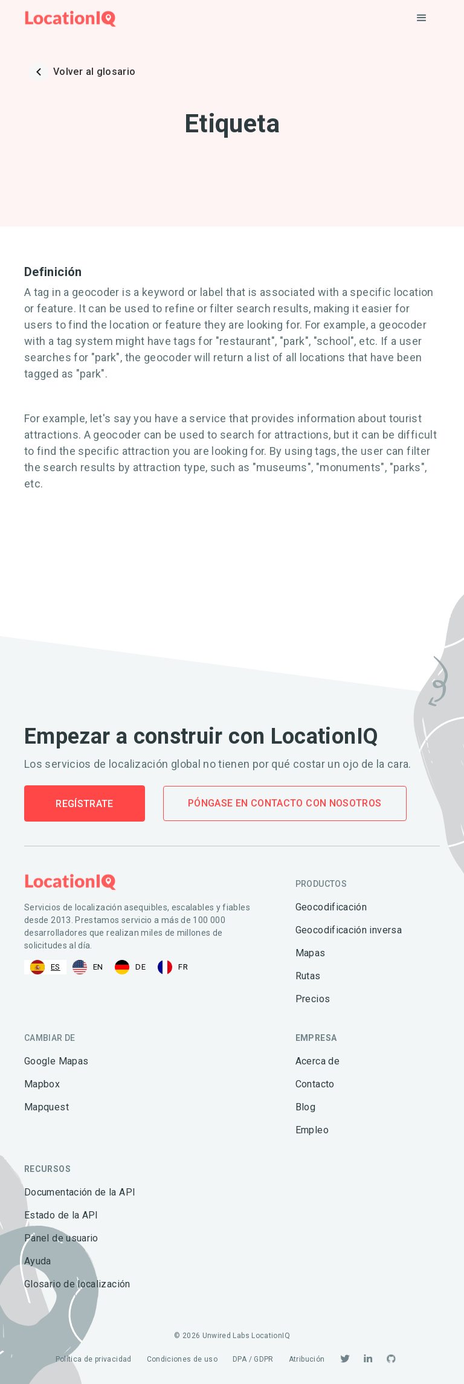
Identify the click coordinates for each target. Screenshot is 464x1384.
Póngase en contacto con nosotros (285, 803)
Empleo (312, 1130)
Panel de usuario (61, 1238)
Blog (305, 1107)
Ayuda (37, 1261)
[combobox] (45, 967)
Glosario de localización (77, 1284)
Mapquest (46, 1107)
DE (130, 967)
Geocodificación (331, 907)
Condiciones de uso (182, 1359)
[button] (422, 18)
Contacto (315, 1084)
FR (173, 967)
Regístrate (85, 803)
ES (45, 967)
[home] (70, 18)
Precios (312, 999)
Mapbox (42, 1084)
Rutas (308, 976)
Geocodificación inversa (348, 930)
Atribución (307, 1359)
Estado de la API (61, 1215)
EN (87, 967)
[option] (87, 967)
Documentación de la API (79, 1192)
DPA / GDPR (253, 1359)
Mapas (310, 953)
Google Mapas (56, 1061)
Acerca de (317, 1061)
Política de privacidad (94, 1359)
